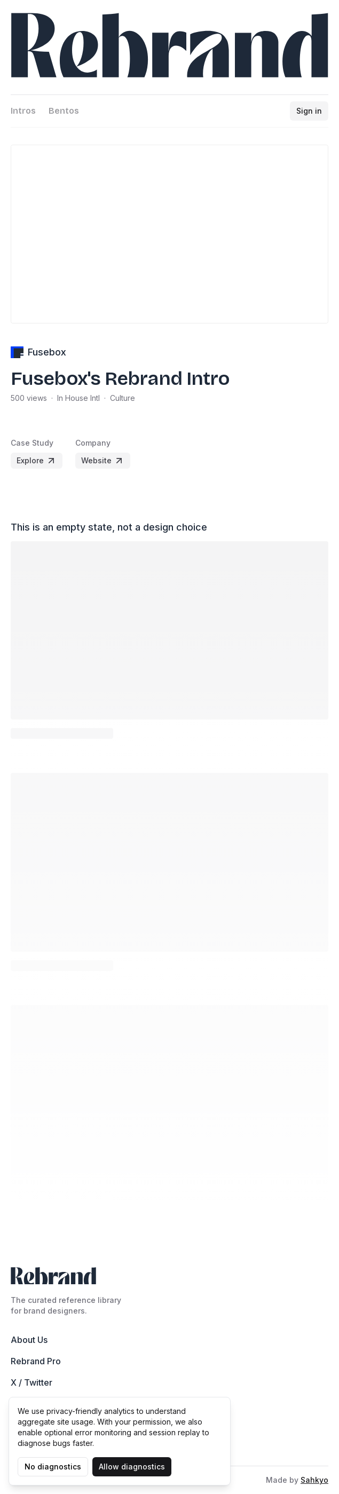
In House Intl (78, 397)
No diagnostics (53, 1466)
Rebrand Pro (36, 1361)
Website (102, 460)
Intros (23, 111)
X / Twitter (31, 1382)
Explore (37, 460)
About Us (29, 1339)
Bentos (64, 111)
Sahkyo (314, 1479)
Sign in (309, 110)
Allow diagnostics (132, 1466)
